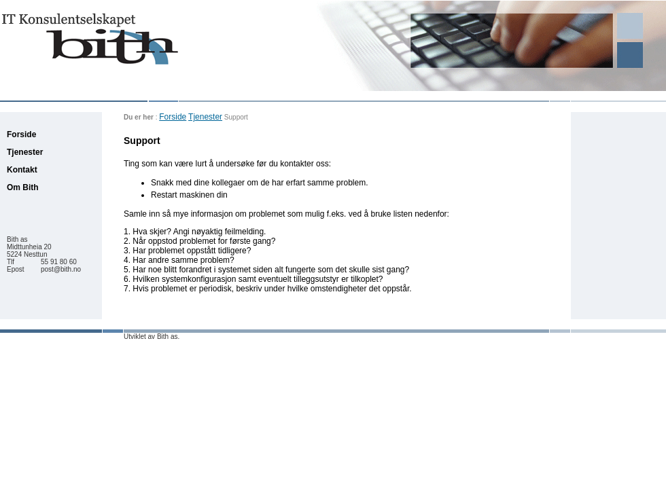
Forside (172, 117)
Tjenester (205, 117)
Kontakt (22, 170)
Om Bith (23, 187)
